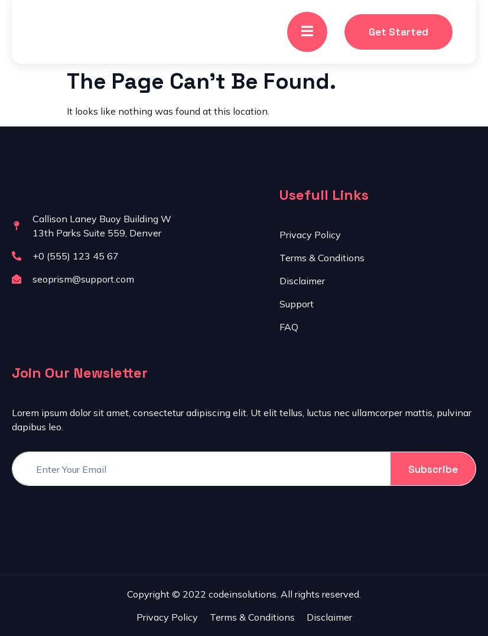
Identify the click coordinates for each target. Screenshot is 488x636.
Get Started (398, 31)
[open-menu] (307, 32)
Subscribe (433, 469)
